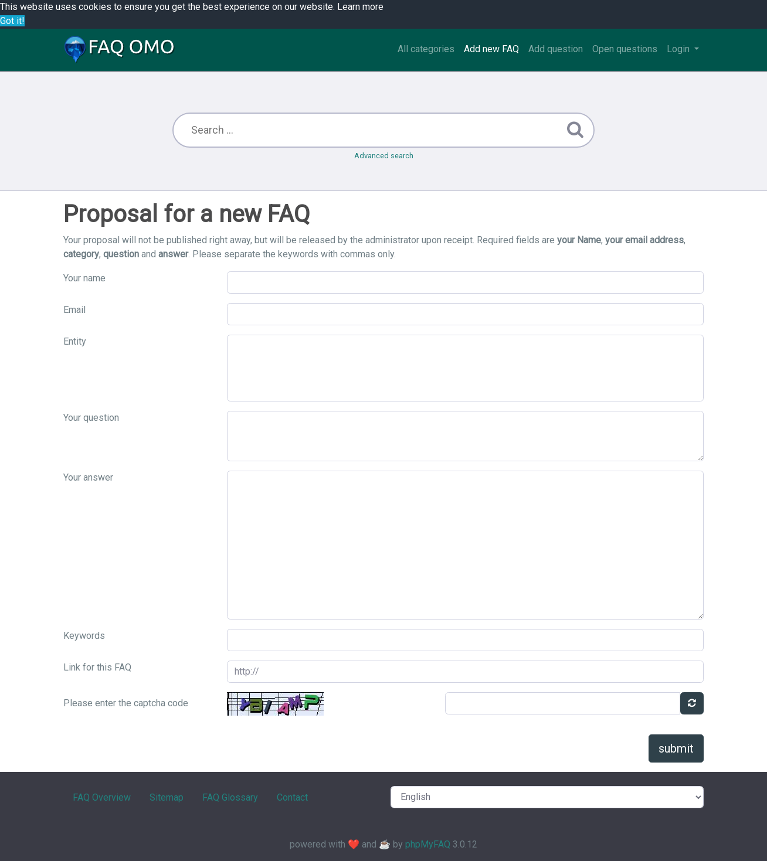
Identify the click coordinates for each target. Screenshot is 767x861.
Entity (74, 341)
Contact (292, 797)
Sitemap (167, 797)
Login (679, 49)
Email (74, 309)
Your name (84, 278)
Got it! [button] (12, 20)
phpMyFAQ (427, 844)
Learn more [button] (360, 6)
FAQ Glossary (230, 797)
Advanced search (383, 155)
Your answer (88, 477)
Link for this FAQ (97, 667)
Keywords (84, 635)
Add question (555, 49)
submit (676, 748)
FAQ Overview (102, 797)
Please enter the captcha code (125, 703)
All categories (426, 49)
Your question (91, 417)
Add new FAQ (491, 49)
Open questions (624, 49)
